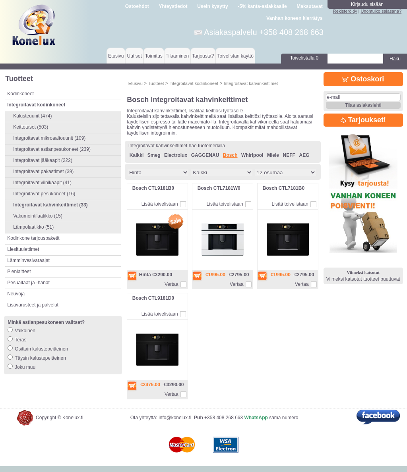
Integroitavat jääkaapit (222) (42, 160)
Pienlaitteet (19, 271)
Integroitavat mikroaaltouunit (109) (49, 138)
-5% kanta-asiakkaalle (262, 6)
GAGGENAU (205, 155)
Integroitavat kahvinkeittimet (251, 83)
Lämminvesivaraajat (28, 260)
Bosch (230, 155)
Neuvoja (16, 294)
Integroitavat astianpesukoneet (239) (52, 149)
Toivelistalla (304, 58)
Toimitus (154, 56)
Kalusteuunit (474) (32, 116)
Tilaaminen (177, 56)
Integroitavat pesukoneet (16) (44, 194)
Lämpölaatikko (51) (33, 227)
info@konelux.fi (175, 423)
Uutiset (134, 56)
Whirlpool (252, 155)
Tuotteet (156, 83)
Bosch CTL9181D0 (153, 298)
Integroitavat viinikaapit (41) (42, 182)
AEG (304, 155)
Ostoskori (363, 79)
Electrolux (175, 155)
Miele (273, 155)
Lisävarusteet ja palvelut (32, 305)
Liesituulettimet (23, 249)
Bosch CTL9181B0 (153, 188)
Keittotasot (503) (30, 127)
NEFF (289, 155)
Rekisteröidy (345, 11)
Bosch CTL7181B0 (283, 188)
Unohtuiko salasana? (380, 11)
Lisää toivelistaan (159, 204)
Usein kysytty (212, 6)
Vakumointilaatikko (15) (37, 216)
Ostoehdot (137, 6)
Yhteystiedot (173, 6)
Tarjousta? (203, 56)
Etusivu (116, 56)
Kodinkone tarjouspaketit (33, 238)
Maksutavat (309, 6)
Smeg (154, 155)
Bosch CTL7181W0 (219, 188)
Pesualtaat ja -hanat (28, 282)
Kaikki (136, 155)
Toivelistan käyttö (235, 56)
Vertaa (171, 284)
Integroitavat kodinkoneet (193, 83)
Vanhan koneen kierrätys (294, 18)
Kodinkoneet (20, 93)
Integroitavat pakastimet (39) (43, 171)
